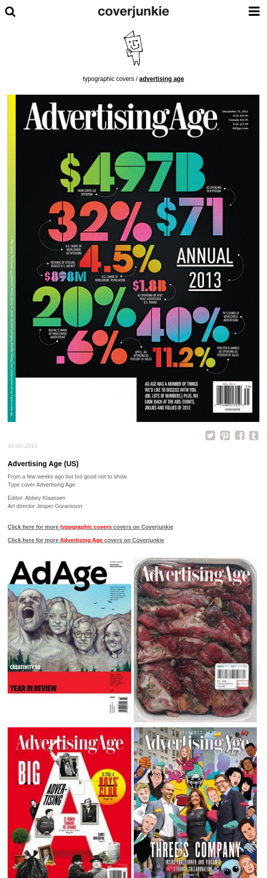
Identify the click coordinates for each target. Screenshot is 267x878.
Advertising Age (161, 78)
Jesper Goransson (59, 506)
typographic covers (108, 78)
